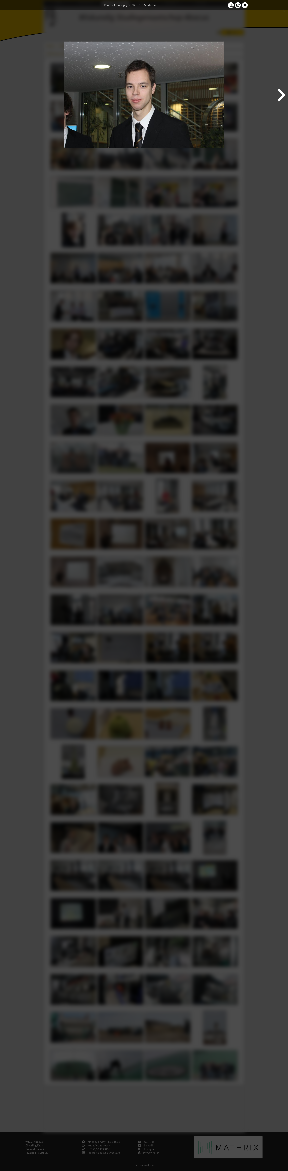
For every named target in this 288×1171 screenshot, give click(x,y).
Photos (108, 5)
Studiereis (150, 5)
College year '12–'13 (128, 5)
